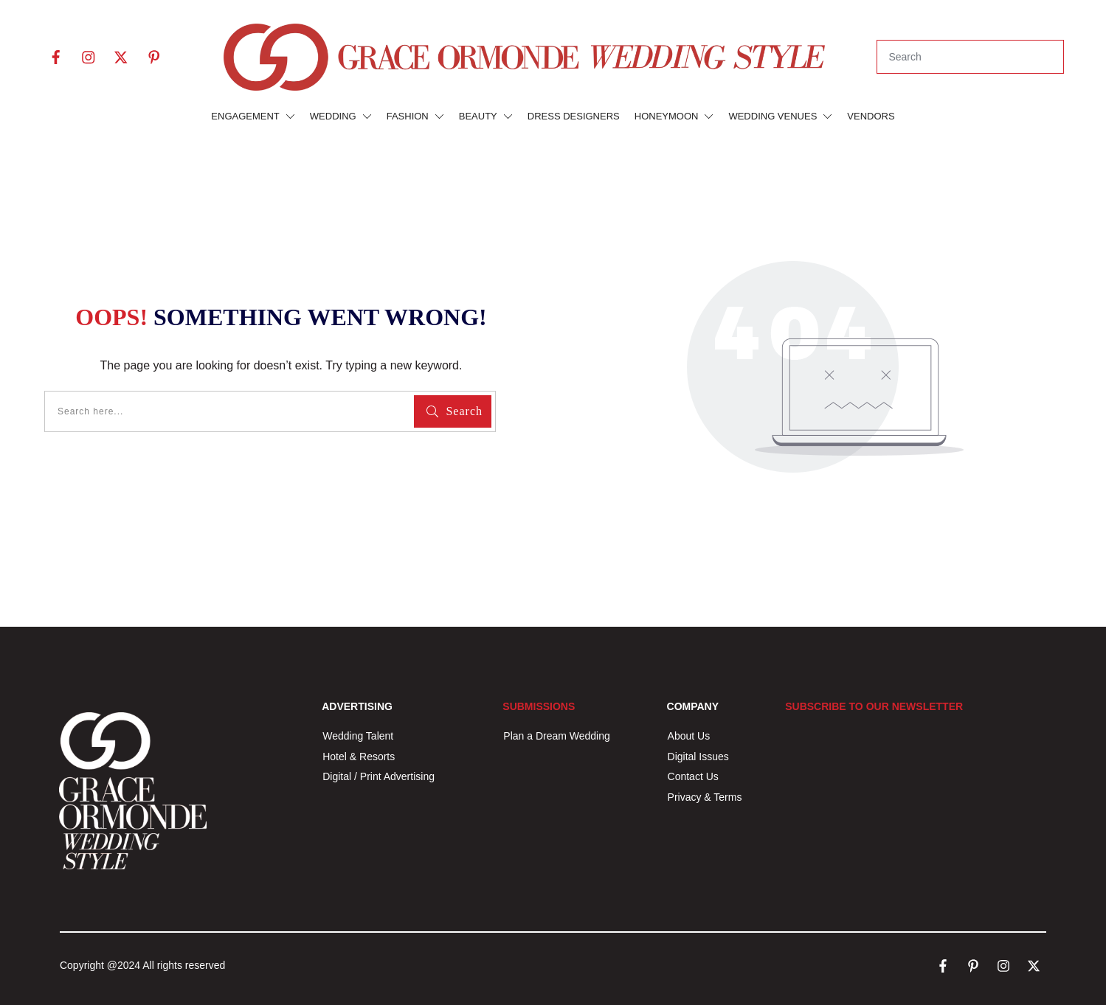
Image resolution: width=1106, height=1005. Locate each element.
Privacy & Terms (705, 797)
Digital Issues (698, 756)
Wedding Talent (357, 736)
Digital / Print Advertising (380, 776)
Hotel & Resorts (358, 756)
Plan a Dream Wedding (556, 736)
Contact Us (693, 776)
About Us (689, 736)
